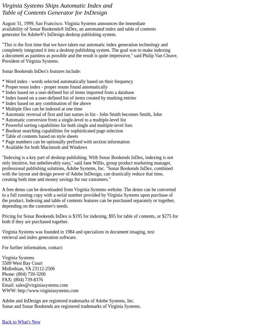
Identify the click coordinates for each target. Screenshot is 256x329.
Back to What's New (21, 322)
